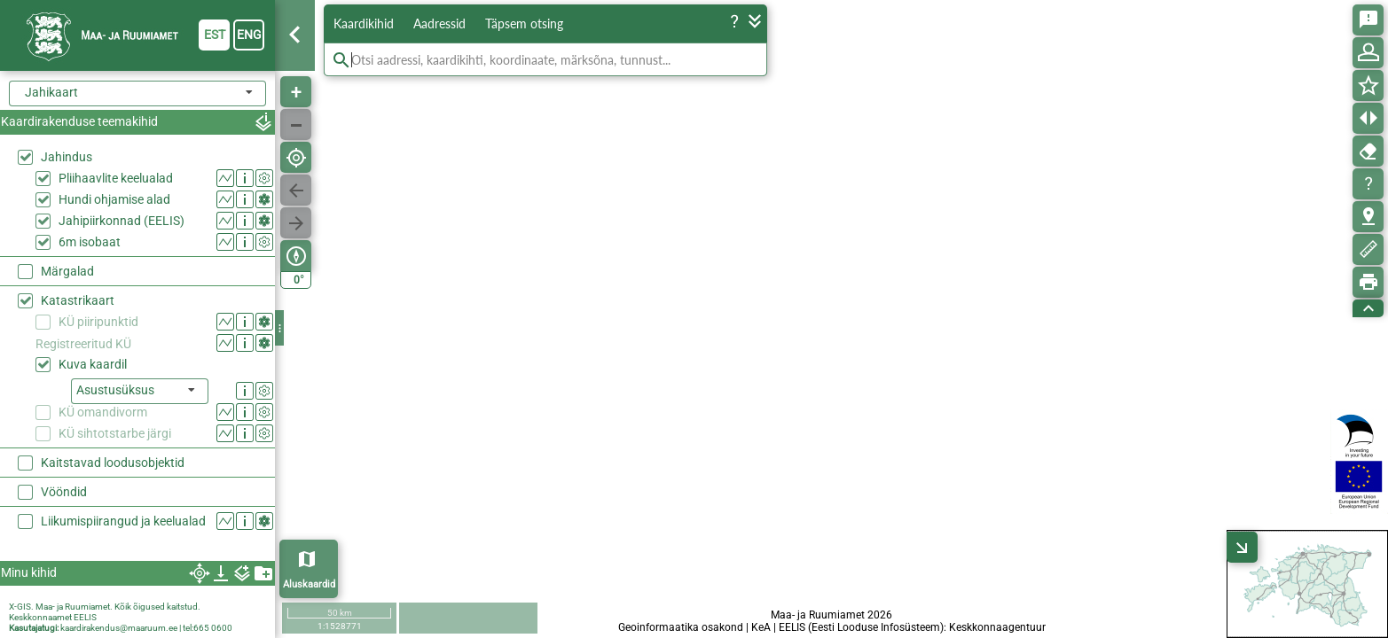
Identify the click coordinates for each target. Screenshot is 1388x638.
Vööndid (64, 492)
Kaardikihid (363, 23)
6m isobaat (90, 242)
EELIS (85, 617)
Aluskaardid (309, 584)
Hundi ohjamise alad (114, 199)
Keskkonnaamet (40, 617)
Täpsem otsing (524, 23)
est (214, 34)
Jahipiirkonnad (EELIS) (121, 221)
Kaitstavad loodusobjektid (112, 462)
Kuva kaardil (93, 364)
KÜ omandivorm (103, 412)
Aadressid (439, 23)
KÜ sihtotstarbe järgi (115, 433)
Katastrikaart (77, 300)
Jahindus (66, 157)
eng (249, 34)
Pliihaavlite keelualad (116, 178)
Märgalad (67, 271)
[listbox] (139, 391)
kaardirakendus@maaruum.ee (118, 628)
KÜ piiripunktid (98, 322)
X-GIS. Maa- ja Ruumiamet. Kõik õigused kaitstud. (104, 606)
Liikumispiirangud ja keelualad (123, 521)
